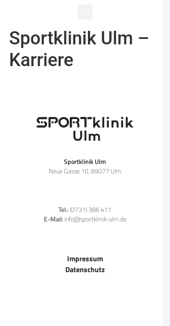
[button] (85, 12)
